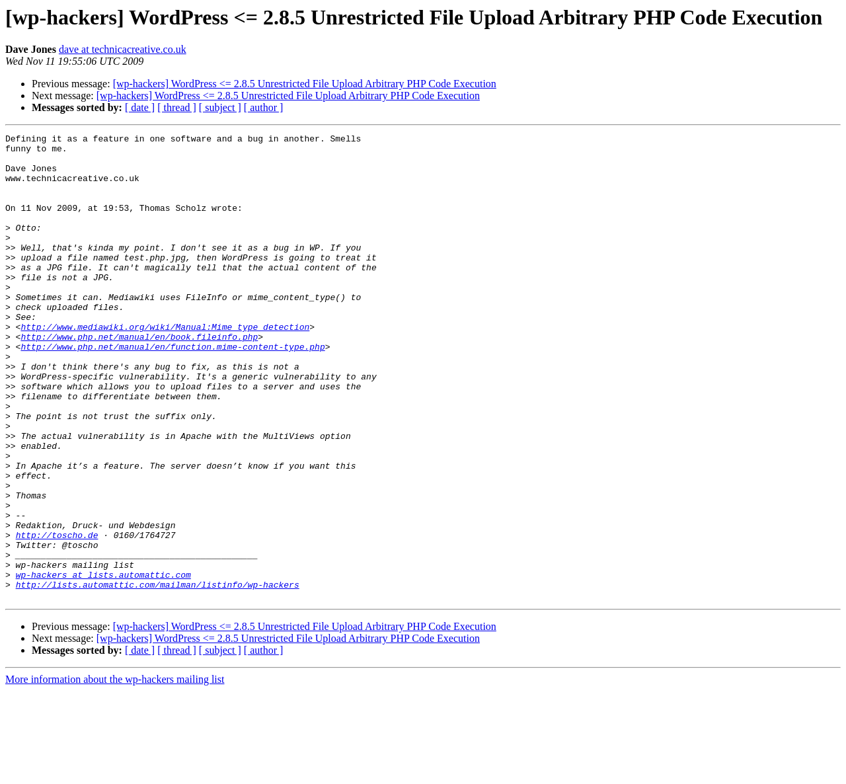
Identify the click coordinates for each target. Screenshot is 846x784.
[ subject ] (220, 107)
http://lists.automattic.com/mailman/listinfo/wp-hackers (157, 676)
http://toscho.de (57, 616)
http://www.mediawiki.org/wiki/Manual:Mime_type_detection (164, 366)
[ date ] (140, 107)
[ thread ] (176, 107)
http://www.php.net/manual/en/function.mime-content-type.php (172, 390)
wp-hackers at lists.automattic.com (103, 664)
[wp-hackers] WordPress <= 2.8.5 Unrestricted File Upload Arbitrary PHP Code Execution (304, 83)
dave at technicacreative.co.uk (122, 49)
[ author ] (264, 107)
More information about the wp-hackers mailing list (114, 772)
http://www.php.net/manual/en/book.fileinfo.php (139, 378)
